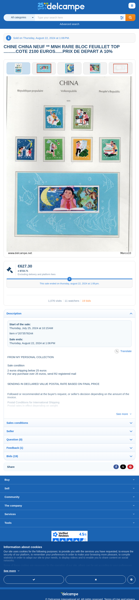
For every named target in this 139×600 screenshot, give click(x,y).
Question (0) (14, 436)
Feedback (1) (15, 444)
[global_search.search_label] (80, 17)
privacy (130, 595)
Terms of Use (112, 595)
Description (14, 315)
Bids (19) (12, 452)
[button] (122, 17)
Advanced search (69, 24)
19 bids (86, 303)
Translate (123, 354)
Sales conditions (17, 419)
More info (9, 571)
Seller (10, 427)
